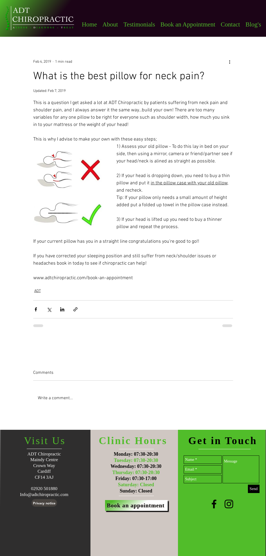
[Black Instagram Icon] (229, 504)
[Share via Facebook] (35, 309)
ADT (37, 291)
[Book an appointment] (136, 505)
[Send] (254, 489)
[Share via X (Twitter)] (49, 309)
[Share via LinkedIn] (62, 309)
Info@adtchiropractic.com (44, 494)
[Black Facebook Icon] (214, 504)
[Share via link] (75, 309)
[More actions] (230, 61)
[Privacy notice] (44, 503)
